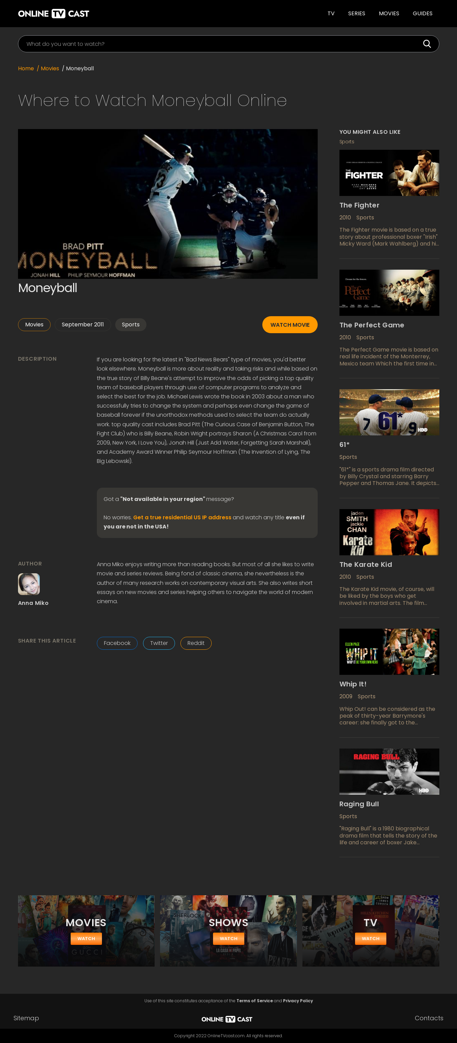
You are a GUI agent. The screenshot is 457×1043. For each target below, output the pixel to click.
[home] (111, 13)
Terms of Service (254, 1001)
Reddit (196, 643)
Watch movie (290, 325)
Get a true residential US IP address (182, 517)
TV (331, 13)
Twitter (159, 643)
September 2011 (83, 324)
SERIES (356, 13)
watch (86, 938)
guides (423, 13)
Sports (131, 324)
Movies (389, 13)
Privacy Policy (298, 1001)
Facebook (117, 643)
